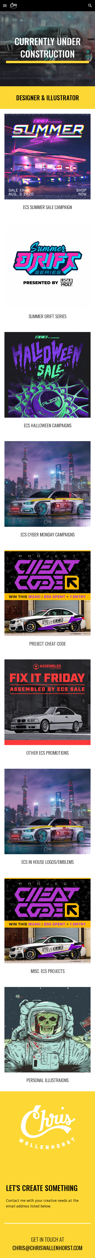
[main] (47, 49)
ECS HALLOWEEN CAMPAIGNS (47, 425)
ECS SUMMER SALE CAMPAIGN (47, 207)
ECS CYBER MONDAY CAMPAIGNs (48, 534)
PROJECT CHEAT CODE (47, 643)
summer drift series (47, 316)
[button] (5, 5)
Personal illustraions (47, 1080)
